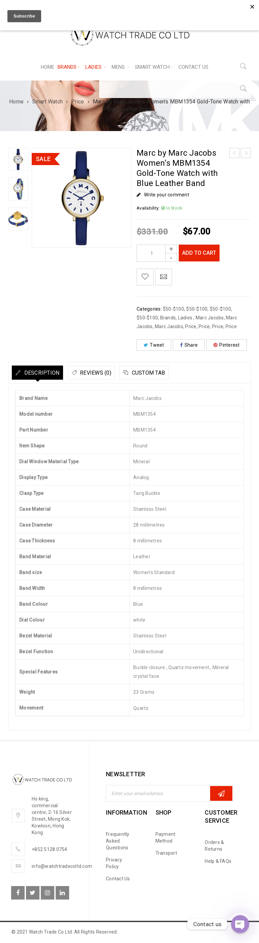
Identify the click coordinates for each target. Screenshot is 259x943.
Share (189, 345)
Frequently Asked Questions (118, 840)
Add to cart (201, 253)
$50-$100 (173, 309)
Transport (166, 853)
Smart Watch (47, 101)
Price (77, 101)
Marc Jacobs (210, 317)
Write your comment (166, 194)
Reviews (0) (115, 373)
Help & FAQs (218, 861)
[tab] (44, 373)
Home (16, 101)
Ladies (186, 317)
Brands (168, 317)
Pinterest (226, 345)
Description (47, 373)
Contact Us (118, 878)
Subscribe (221, 793)
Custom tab (181, 373)
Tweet (154, 345)
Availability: (148, 208)
